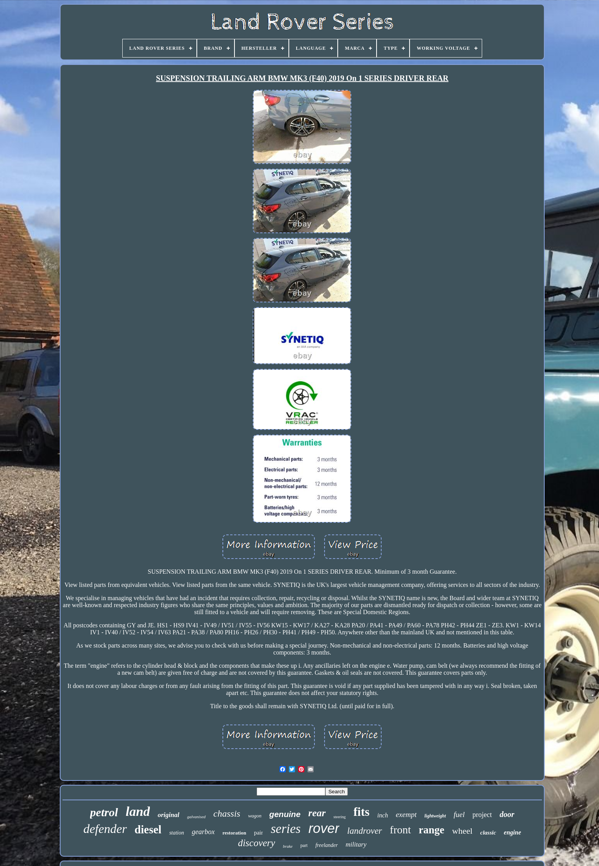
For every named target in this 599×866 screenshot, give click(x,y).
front (400, 830)
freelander (326, 845)
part (304, 845)
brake (288, 846)
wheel (462, 831)
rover (323, 828)
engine (512, 832)
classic (488, 832)
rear (317, 813)
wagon (255, 816)
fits (362, 812)
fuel (459, 814)
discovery (256, 843)
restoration (234, 833)
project (482, 815)
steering (339, 817)
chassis (227, 813)
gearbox (203, 832)
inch (382, 815)
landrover (364, 831)
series (285, 829)
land (138, 811)
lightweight (435, 816)
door (507, 814)
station (176, 833)
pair (258, 832)
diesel (148, 829)
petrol (104, 812)
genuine (285, 814)
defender (105, 829)
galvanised (196, 816)
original (168, 815)
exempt (406, 814)
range (431, 830)
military (356, 844)
